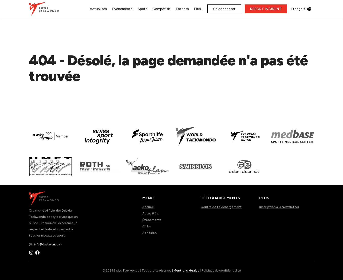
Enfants (168, 9)
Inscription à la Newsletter (279, 207)
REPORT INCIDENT (266, 9)
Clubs (146, 226)
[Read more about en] (98, 139)
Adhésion (149, 233)
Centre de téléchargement (221, 207)
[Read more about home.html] (195, 169)
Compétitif (148, 9)
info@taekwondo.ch (48, 244)
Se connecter (224, 9)
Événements (109, 9)
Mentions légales (186, 270)
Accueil (147, 207)
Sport (128, 9)
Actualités (84, 9)
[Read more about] (50, 139)
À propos (188, 9)
